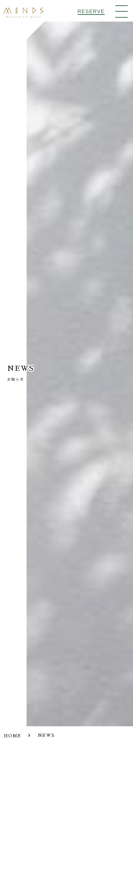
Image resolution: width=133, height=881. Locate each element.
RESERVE (91, 11)
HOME (12, 736)
